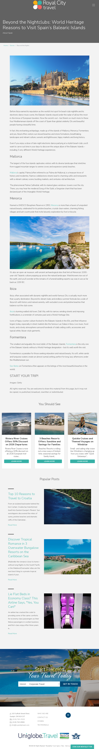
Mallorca (13, 172)
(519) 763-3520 (19, 719)
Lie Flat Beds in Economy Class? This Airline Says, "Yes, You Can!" (23, 600)
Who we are (42, 713)
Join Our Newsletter (82, 747)
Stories (12, 45)
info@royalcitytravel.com (20, 725)
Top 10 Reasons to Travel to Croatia (21, 496)
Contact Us (42, 717)
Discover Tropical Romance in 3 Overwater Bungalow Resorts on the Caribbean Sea (23, 547)
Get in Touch (70, 684)
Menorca (54, 205)
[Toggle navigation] (93, 5)
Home (6, 45)
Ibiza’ (12, 311)
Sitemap (67, 746)
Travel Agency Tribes (58, 746)
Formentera (71, 344)
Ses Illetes (14, 366)
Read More (12, 525)
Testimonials (43, 725)
